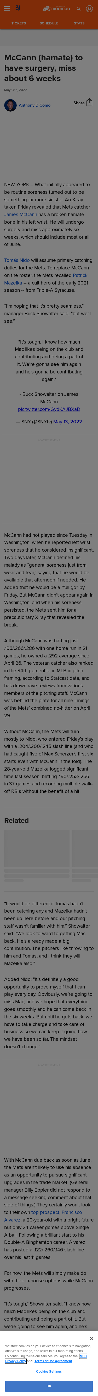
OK (49, 1386)
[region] (49, 1363)
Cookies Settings (49, 1371)
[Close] (91, 1338)
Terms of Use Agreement (53, 1361)
